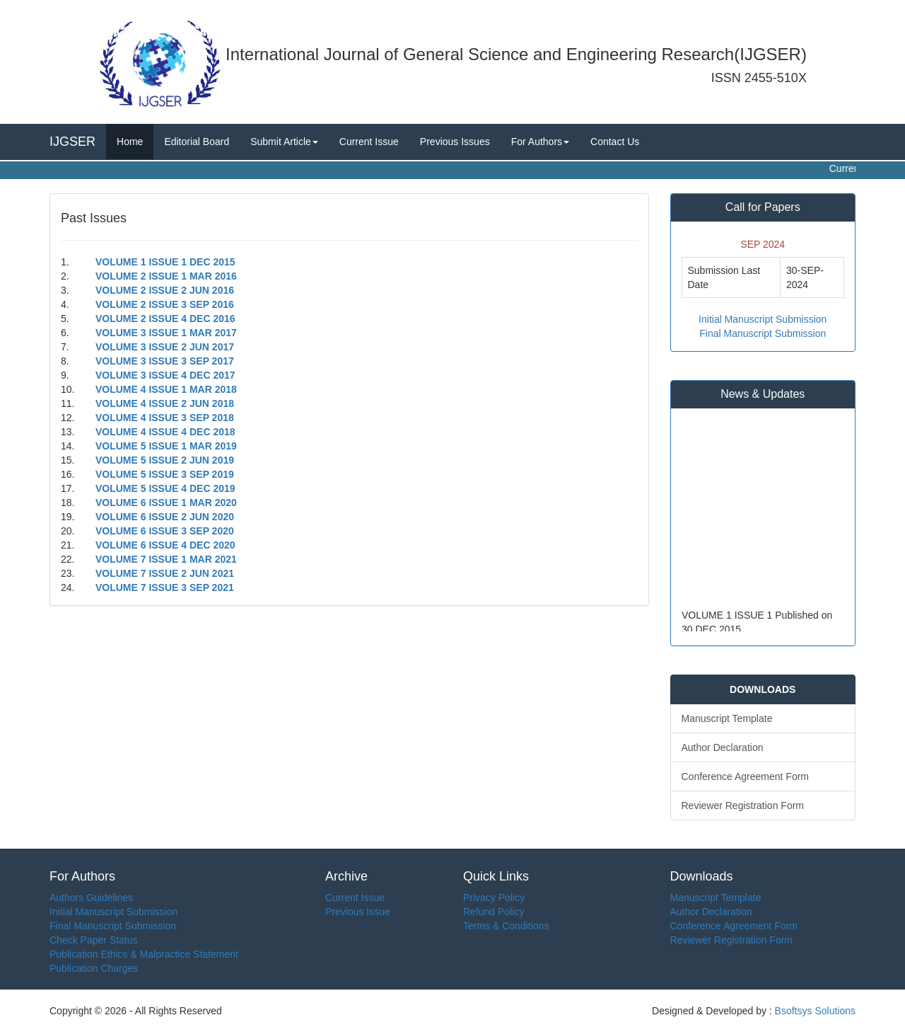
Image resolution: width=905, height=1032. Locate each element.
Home (130, 141)
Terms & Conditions (506, 925)
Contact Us (614, 141)
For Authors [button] (540, 141)
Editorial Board (196, 141)
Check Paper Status (93, 940)
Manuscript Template (727, 718)
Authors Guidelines (91, 897)
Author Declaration (723, 747)
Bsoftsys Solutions (814, 1010)
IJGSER (72, 141)
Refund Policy (493, 911)
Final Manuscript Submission (762, 333)
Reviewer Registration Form (743, 805)
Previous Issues (455, 141)
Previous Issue (357, 911)
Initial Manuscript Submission (763, 319)
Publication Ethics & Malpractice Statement (143, 954)
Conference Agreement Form (746, 776)
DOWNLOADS (762, 689)
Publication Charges (93, 968)
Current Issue (369, 141)
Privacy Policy (494, 897)
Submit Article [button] (284, 141)
